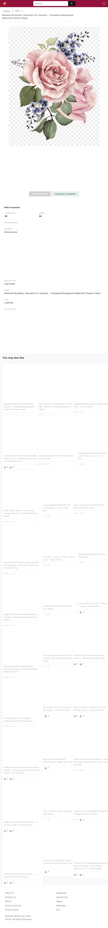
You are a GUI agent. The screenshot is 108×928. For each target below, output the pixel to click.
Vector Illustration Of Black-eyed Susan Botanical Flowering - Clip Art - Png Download (89, 450)
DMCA (8, 901)
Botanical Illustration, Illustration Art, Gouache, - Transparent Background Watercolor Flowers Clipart (19, 401)
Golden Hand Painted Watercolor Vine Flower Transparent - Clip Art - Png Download (53, 502)
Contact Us (10, 897)
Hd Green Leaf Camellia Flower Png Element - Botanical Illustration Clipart (89, 652)
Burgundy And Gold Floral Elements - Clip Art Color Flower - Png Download (19, 819)
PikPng (6, 11)
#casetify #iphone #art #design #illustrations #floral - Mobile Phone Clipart (54, 756)
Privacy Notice (12, 910)
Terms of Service (13, 905)
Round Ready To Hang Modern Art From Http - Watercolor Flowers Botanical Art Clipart (53, 401)
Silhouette (61, 905)
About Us (9, 893)
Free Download (39, 194)
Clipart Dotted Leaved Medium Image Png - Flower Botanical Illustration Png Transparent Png (52, 857)
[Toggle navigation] (104, 3)
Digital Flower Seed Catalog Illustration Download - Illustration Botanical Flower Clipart (18, 611)
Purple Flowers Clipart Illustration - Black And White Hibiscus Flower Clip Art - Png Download (88, 756)
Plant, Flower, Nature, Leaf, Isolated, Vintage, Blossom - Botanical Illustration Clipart (19, 507)
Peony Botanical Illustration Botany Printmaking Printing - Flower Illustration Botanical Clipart (18, 663)
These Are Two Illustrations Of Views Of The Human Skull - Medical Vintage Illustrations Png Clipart (54, 652)
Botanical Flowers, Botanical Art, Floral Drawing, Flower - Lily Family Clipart (88, 704)
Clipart (59, 901)
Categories (61, 893)
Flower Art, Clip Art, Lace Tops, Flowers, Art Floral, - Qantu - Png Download (87, 600)
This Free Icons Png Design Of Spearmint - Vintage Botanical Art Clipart (88, 808)
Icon (58, 910)
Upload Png (62, 897)
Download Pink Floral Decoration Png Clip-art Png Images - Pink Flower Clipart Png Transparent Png (19, 559)
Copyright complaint (65, 194)
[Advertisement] (54, 170)
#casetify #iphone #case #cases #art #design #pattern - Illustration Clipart (53, 704)
